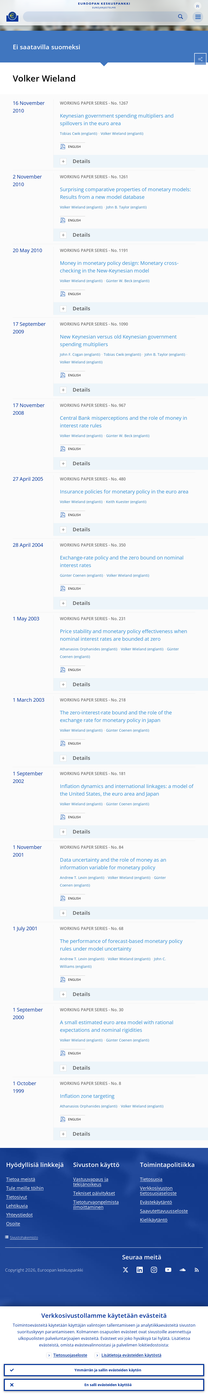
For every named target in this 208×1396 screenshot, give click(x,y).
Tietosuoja (151, 1179)
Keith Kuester (117, 501)
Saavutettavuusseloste (164, 1211)
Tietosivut (16, 1197)
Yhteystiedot (19, 1215)
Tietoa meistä (20, 1179)
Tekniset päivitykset (94, 1193)
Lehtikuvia (17, 1206)
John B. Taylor (117, 207)
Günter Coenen (73, 575)
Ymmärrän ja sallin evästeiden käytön (107, 1370)
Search (180, 16)
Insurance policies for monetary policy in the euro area (124, 491)
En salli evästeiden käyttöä (108, 1384)
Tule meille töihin (25, 1188)
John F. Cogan (71, 354)
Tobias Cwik (70, 133)
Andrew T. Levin (73, 877)
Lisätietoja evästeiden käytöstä (131, 1355)
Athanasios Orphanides (80, 649)
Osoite (13, 1224)
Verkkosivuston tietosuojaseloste (158, 1190)
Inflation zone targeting (87, 1096)
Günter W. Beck (119, 280)
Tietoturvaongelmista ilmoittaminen (96, 1204)
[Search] (101, 16)
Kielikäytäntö (153, 1220)
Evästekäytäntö (156, 1202)
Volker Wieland (113, 133)
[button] (197, 6)
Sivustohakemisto (24, 1237)
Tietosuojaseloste (70, 1355)
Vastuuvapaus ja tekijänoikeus (90, 1181)
